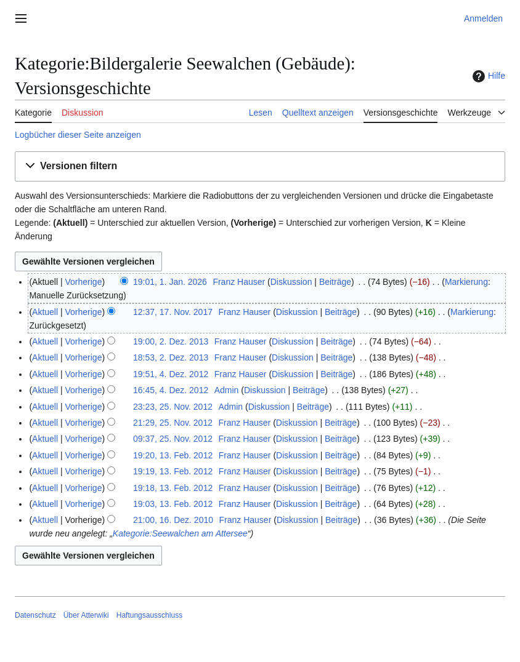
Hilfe (487, 76)
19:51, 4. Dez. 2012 (170, 374)
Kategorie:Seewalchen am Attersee (180, 533)
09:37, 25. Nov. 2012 (173, 439)
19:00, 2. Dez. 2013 (170, 341)
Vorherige (83, 282)
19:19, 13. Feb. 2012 (173, 471)
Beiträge (335, 282)
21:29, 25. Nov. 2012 (173, 423)
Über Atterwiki (86, 615)
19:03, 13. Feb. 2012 (173, 504)
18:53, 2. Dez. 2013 (170, 357)
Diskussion (291, 282)
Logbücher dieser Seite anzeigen (78, 135)
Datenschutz (35, 615)
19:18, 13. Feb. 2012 (173, 488)
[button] (260, 166)
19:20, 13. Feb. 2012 (173, 455)
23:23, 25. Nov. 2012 (173, 407)
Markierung (466, 282)
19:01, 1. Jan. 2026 (170, 282)
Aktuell (45, 312)
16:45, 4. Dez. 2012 (170, 390)
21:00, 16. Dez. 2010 (173, 520)
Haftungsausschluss (149, 615)
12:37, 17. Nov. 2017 (173, 312)
